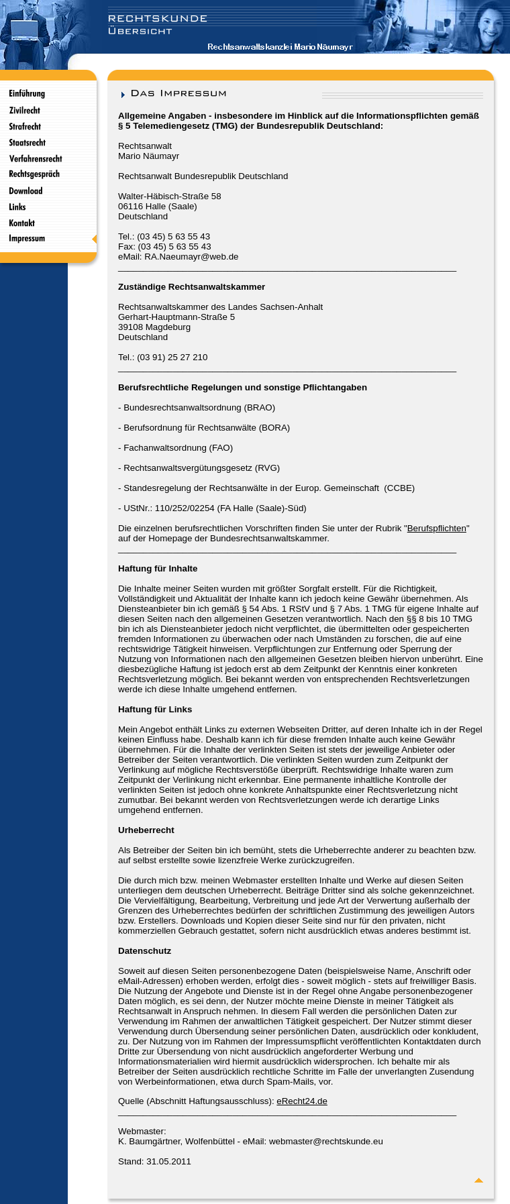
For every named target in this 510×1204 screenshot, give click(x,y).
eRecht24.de (301, 1101)
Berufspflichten (436, 528)
